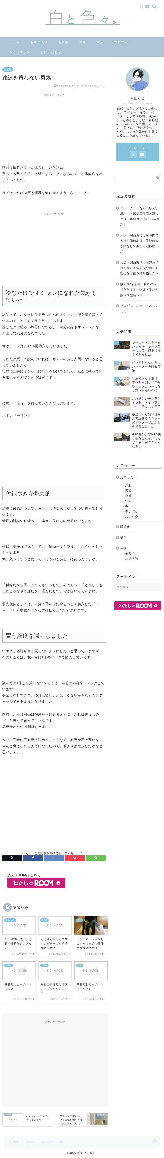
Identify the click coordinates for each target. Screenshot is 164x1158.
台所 (128, 495)
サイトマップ (20, 52)
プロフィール (124, 42)
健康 (82, 42)
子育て (130, 553)
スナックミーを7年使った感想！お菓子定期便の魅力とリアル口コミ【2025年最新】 (140, 216)
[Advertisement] (54, 128)
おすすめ (131, 516)
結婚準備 (131, 558)
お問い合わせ (51, 52)
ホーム (15, 42)
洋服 (128, 485)
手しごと (131, 511)
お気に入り (39, 42)
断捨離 (63, 42)
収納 (128, 501)
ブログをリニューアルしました (139, 308)
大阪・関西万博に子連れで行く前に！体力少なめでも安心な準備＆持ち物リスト (139, 268)
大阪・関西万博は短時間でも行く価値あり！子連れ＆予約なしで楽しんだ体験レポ (139, 243)
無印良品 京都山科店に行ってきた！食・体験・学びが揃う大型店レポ (140, 290)
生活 (100, 42)
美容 (128, 490)
